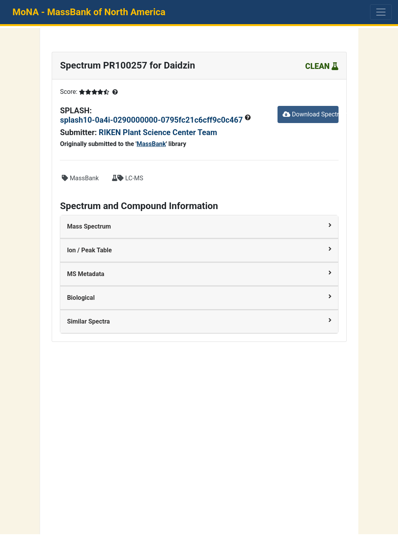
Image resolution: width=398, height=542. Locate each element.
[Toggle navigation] (381, 12)
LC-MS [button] (127, 178)
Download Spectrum (311, 114)
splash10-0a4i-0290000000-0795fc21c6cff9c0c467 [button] (152, 120)
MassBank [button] (80, 178)
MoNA (89, 12)
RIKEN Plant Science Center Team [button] (158, 132)
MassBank (151, 144)
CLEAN (321, 66)
